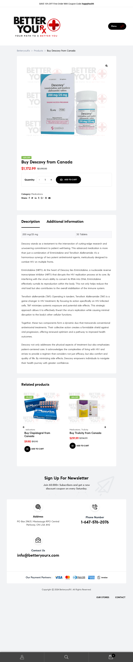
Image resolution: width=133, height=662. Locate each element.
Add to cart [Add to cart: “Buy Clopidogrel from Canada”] (37, 449)
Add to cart (70, 179)
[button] (107, 65)
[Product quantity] (45, 179)
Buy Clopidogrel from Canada (37, 434)
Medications (37, 194)
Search (66, 657)
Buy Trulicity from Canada (85, 433)
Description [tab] (30, 221)
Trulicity (84, 429)
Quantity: (30, 179)
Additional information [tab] (65, 221)
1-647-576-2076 (95, 522)
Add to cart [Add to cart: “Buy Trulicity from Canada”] (82, 446)
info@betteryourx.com (38, 555)
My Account (22, 657)
